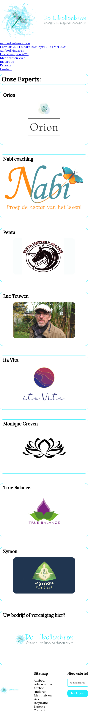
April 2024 (45, 47)
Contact (6, 69)
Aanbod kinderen (12, 50)
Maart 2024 (29, 47)
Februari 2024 (10, 47)
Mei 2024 (60, 47)
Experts (5, 65)
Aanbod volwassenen (15, 43)
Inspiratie (7, 61)
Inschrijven (77, 693)
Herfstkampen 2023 (14, 54)
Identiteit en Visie (12, 58)
